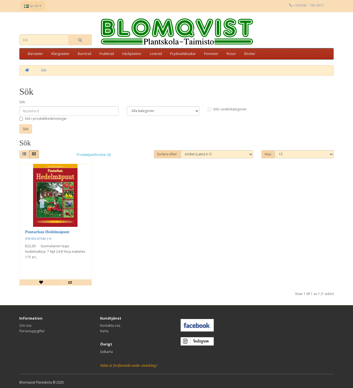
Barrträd (84, 53)
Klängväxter (60, 53)
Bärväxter (35, 53)
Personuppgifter (32, 331)
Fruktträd (107, 53)
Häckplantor (131, 53)
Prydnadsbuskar (183, 53)
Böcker (249, 53)
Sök (43, 70)
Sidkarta (106, 351)
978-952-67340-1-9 (38, 239)
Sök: (22, 102)
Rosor (231, 53)
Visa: (268, 154)
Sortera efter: (167, 154)
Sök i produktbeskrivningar (43, 118)
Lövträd (156, 53)
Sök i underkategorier (227, 109)
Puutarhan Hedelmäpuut (47, 232)
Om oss (25, 325)
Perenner (211, 53)
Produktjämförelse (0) (94, 154)
